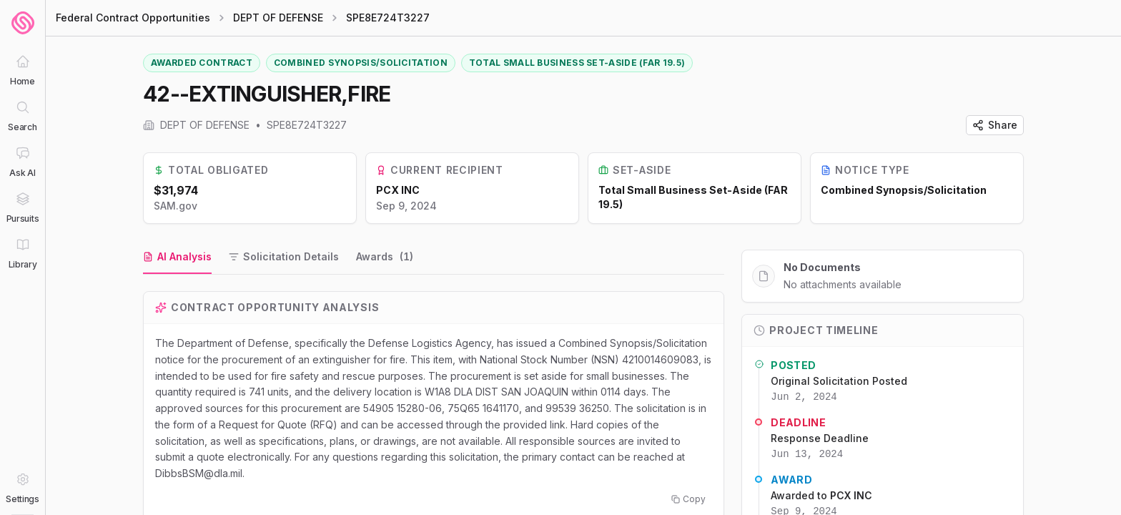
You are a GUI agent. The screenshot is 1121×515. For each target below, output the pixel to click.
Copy (688, 499)
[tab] (177, 257)
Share (994, 125)
